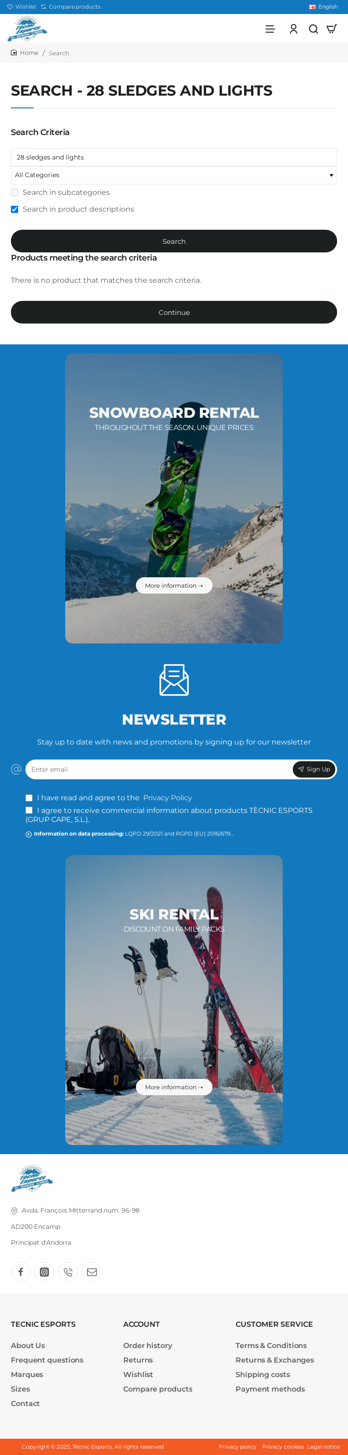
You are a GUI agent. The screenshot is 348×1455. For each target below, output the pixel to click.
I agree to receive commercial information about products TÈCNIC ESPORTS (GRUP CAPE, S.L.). (169, 815)
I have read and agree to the (109, 797)
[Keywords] (174, 160)
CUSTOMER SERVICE (274, 1324)
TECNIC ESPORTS (43, 1324)
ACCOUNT (141, 1324)
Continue (174, 315)
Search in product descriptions (72, 212)
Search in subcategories (60, 195)
